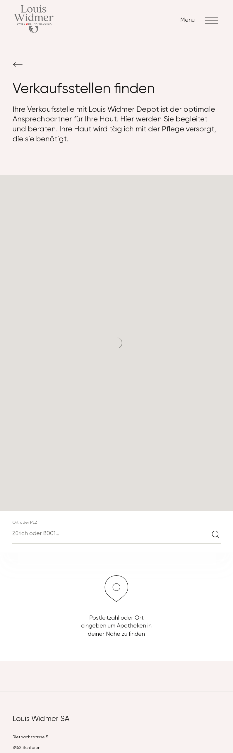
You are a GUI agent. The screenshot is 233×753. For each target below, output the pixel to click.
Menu (200, 20)
